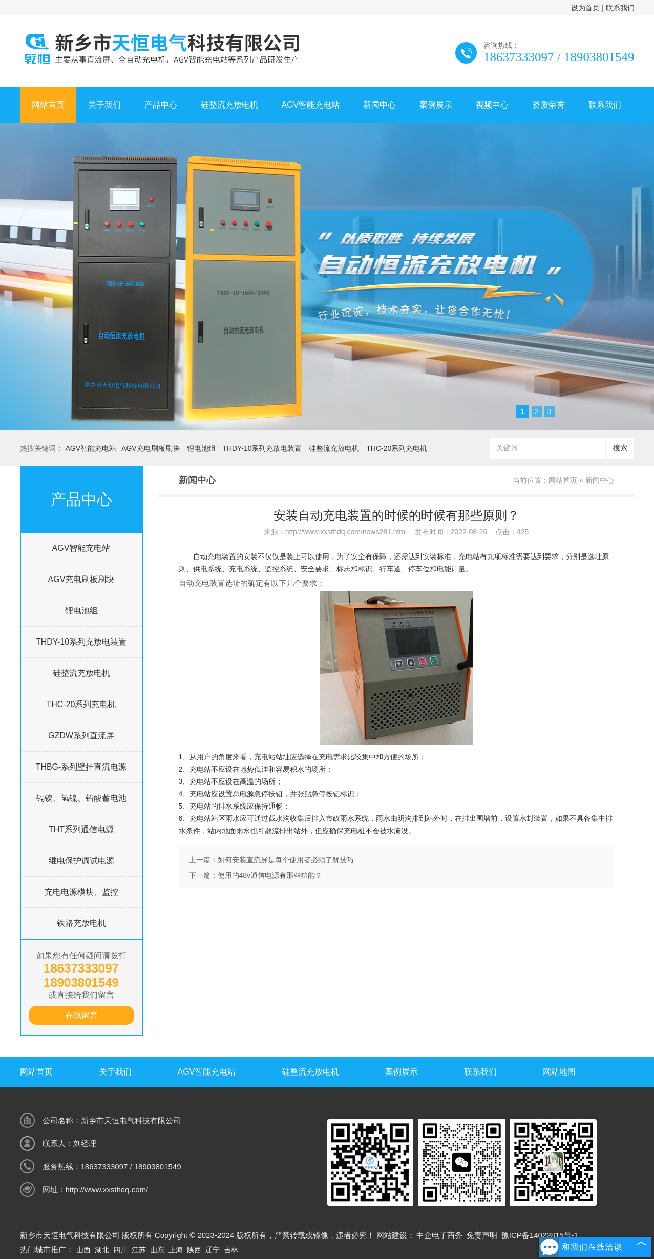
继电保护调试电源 (81, 860)
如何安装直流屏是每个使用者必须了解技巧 (286, 860)
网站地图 (559, 1071)
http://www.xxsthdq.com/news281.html (346, 532)
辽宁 (212, 1250)
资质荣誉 (548, 104)
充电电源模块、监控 (81, 892)
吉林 (231, 1250)
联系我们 (620, 8)
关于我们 (104, 104)
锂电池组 (201, 448)
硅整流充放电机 (229, 104)
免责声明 (482, 1235)
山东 (157, 1250)
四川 (120, 1250)
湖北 (102, 1250)
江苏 (139, 1250)
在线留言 (81, 1014)
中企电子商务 (439, 1235)
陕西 (194, 1250)
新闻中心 (379, 104)
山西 (83, 1250)
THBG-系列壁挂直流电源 (81, 766)
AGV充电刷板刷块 (150, 448)
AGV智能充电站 (311, 104)
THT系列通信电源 (81, 829)
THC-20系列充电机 (396, 448)
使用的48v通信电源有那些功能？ (270, 875)
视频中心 (492, 104)
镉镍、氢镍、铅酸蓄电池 (81, 798)
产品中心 (160, 104)
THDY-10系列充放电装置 (262, 448)
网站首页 (48, 104)
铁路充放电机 (81, 923)
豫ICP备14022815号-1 (539, 1235)
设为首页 (585, 8)
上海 (175, 1250)
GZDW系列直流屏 (81, 735)
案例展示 (435, 104)
